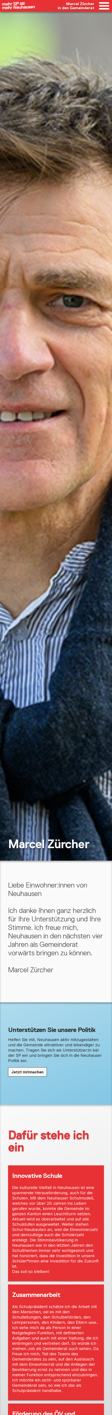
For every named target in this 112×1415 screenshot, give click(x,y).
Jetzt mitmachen (27, 1072)
